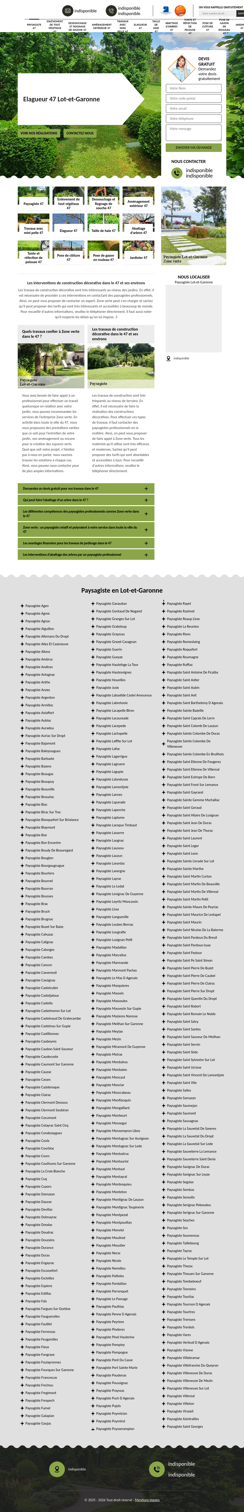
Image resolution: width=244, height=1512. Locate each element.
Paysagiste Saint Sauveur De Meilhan (193, 1037)
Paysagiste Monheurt (111, 1115)
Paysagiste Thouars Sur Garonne (190, 1274)
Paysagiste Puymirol (110, 1421)
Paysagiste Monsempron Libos (118, 1131)
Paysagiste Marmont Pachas (116, 970)
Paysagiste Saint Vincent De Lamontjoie (195, 1075)
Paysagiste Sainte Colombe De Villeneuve (189, 744)
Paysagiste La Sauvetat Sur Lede (190, 1144)
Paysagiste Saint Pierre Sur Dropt (190, 991)
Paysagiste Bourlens (40, 873)
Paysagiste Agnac (38, 621)
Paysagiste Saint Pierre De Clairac (191, 983)
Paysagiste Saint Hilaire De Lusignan (193, 815)
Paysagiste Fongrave (40, 1354)
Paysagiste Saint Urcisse (184, 1067)
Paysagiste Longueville (112, 917)
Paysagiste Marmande (112, 963)
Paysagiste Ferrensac (40, 1332)
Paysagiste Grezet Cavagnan (116, 642)
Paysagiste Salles (179, 1090)
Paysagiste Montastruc (112, 1154)
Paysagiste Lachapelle (111, 733)
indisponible (86, 10)
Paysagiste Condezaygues (44, 1133)
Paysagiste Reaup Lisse (183, 619)
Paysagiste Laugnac (110, 840)
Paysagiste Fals (36, 1301)
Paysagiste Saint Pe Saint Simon (189, 960)
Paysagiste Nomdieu (110, 1268)
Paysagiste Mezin (108, 1039)
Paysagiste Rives (178, 634)
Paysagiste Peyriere (110, 1322)
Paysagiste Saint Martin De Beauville (193, 884)
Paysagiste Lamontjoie (112, 787)
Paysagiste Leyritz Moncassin (117, 901)
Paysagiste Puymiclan (111, 1413)
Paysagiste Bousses (39, 896)
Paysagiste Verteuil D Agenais (188, 1342)
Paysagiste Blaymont (40, 827)
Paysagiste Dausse (39, 1202)
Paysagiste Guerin (109, 649)
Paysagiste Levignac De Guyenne (119, 894)
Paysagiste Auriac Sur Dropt (46, 736)
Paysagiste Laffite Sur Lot (114, 741)
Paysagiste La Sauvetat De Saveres (191, 1128)
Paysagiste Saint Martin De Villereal (192, 891)
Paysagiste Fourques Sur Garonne (50, 1370)
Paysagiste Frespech (40, 1400)
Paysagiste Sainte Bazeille (185, 710)
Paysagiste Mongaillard (113, 1108)
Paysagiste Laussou (110, 848)
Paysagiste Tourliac (180, 1296)
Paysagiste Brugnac (39, 919)
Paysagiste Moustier (110, 1245)
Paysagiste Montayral (111, 1176)
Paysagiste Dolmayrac (41, 1217)
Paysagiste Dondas (39, 1225)
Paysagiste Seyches (180, 1220)
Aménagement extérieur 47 (102, 26)
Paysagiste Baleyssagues (43, 751)
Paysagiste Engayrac (40, 1263)
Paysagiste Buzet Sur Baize (45, 927)
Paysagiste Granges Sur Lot (115, 619)
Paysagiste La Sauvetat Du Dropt (190, 1136)
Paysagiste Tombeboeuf (184, 1281)
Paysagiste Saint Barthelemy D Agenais (195, 703)
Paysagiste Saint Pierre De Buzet (190, 968)
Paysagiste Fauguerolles (43, 1316)
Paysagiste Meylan (109, 1031)
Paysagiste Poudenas (111, 1375)
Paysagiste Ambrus (39, 659)
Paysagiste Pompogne (112, 1352)
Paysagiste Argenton (40, 697)
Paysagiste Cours (38, 1156)
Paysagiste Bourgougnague (45, 865)
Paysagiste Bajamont (40, 743)
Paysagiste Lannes (109, 794)
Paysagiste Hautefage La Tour (117, 665)
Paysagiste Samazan (181, 1098)
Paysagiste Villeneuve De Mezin (190, 1381)
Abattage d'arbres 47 (171, 26)
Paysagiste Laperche (110, 810)
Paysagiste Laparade (110, 802)
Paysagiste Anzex (38, 690)
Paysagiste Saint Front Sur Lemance (192, 785)
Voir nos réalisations (39, 133)
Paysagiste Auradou (40, 728)
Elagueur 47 (140, 26)
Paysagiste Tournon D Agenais (188, 1304)
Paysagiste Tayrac (179, 1251)
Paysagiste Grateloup (111, 626)
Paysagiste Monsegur (111, 1123)
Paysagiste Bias (36, 804)
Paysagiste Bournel (39, 881)
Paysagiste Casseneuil (41, 972)
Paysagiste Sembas (180, 1189)
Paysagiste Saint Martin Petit (187, 899)
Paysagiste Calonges (40, 949)
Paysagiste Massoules (111, 1001)
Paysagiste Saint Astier (183, 680)
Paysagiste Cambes (39, 957)
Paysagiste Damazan (40, 1194)
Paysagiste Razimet (181, 611)
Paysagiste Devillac (39, 1209)
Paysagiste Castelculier (42, 988)
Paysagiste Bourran (39, 888)
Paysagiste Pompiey (110, 1345)
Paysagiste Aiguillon (40, 629)
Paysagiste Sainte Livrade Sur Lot (190, 861)
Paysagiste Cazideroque (42, 1087)
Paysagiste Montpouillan (114, 1222)
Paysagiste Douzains (40, 1240)
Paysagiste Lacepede (111, 726)
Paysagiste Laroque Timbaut (116, 825)
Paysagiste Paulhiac (110, 1306)
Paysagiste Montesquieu (114, 1184)
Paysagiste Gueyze (109, 657)
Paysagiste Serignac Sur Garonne (190, 1212)
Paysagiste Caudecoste (42, 1056)
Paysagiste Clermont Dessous (47, 1102)
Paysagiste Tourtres (181, 1312)
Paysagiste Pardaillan (111, 1283)
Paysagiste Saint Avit (182, 695)
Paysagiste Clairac (38, 1095)
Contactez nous (80, 133)
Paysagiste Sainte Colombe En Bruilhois (195, 754)
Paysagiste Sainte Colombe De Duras (193, 733)
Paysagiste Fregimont (41, 1393)
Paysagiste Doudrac (40, 1232)
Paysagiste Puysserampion (115, 1429)
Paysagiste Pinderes (110, 1329)
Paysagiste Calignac (39, 942)
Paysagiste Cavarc (38, 1079)
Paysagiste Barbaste (40, 758)
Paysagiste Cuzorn (39, 1186)
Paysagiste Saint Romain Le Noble (191, 1014)
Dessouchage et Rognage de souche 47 (77, 26)
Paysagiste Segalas (180, 1182)
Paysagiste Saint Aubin (183, 687)
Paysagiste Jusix (107, 687)
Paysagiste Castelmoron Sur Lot (48, 1011)
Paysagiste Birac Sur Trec (43, 812)
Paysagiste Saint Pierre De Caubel (191, 976)
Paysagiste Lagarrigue (111, 756)
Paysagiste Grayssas (110, 634)
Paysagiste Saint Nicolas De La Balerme (195, 930)
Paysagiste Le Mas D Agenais (117, 978)
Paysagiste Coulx (37, 1140)
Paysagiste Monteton (111, 1192)
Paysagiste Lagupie (109, 771)
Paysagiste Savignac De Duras (188, 1167)
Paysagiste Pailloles (110, 1276)
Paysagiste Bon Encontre (43, 842)
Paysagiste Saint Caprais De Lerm (191, 718)
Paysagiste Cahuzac (39, 934)
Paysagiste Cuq (36, 1179)
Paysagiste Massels (110, 993)
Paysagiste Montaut (110, 1169)
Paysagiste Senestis (181, 1197)
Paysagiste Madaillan (111, 947)
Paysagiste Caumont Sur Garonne (50, 1064)
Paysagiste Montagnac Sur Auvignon (122, 1138)
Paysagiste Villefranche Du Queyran (192, 1365)
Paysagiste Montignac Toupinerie (120, 1207)
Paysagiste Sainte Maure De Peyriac (192, 907)
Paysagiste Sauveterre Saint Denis (191, 1159)
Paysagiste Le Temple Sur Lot (188, 1258)
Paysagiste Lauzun (109, 856)
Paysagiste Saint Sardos (184, 1029)
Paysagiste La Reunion (183, 626)
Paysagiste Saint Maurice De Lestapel (194, 914)
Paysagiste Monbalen (111, 1069)
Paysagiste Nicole (108, 1261)
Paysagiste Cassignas (40, 980)
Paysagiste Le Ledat (110, 886)
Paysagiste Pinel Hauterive (115, 1337)
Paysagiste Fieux (37, 1347)
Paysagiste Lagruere (110, 764)
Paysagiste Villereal (181, 1396)
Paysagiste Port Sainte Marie (117, 1367)
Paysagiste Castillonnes (42, 1034)
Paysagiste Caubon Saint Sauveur (49, 1049)
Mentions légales (147, 1500)
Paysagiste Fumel (38, 1408)
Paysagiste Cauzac (38, 1072)
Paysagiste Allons (38, 651)
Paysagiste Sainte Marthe (185, 869)
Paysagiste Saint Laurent (184, 838)
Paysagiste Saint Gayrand (185, 792)
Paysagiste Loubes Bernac (114, 924)
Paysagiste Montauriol (112, 1161)
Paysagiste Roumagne (182, 657)
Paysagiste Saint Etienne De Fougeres (194, 762)
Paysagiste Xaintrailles (183, 1419)
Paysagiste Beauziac (40, 797)
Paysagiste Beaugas (39, 774)
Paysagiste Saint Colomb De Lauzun (192, 726)
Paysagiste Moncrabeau (113, 1092)
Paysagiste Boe (36, 835)
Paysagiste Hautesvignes (114, 672)
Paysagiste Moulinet (110, 1238)
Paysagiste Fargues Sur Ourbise (48, 1309)
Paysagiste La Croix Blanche (45, 1171)
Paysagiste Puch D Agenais (115, 1398)
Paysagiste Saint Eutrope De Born (191, 777)
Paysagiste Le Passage (112, 1299)
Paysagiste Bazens (38, 766)
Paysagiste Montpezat (112, 1215)
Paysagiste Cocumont (41, 1118)
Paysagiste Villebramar (183, 1358)
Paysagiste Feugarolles (42, 1339)
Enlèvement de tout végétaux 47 (55, 26)
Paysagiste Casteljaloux (42, 995)
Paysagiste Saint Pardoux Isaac (189, 945)
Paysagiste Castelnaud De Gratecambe (53, 1018)
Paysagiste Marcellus (111, 955)
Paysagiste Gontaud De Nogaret (119, 611)
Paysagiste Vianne (180, 1350)
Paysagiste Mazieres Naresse (117, 1016)
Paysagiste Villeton (180, 1403)
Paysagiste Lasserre (110, 833)
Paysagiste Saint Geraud (184, 807)
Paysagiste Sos (177, 1228)
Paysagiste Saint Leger (183, 846)
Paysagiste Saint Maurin (184, 922)
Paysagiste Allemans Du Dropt (47, 636)
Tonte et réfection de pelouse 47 (190, 26)
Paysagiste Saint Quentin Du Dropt (192, 998)
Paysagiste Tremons (181, 1319)
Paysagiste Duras (38, 1255)
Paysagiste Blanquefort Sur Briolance (52, 820)
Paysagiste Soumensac (183, 1235)
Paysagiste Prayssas (110, 1390)
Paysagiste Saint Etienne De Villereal (193, 769)
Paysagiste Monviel (110, 1230)
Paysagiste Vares (179, 1335)
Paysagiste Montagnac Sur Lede (119, 1146)
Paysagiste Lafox (108, 749)
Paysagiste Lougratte (111, 932)
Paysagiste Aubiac (38, 720)
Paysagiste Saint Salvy (182, 1021)
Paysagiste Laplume (110, 817)
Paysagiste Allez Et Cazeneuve (47, 644)
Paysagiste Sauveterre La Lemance (192, 1151)
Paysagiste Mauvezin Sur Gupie (118, 1008)
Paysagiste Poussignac (112, 1383)
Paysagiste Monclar (110, 1085)
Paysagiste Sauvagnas (182, 1121)
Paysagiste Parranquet (112, 1291)
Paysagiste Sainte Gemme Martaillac (193, 800)
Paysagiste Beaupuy (40, 781)
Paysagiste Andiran (39, 667)
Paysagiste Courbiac (40, 1148)
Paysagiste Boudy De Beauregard (49, 850)
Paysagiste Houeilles (110, 680)
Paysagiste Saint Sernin (183, 1044)
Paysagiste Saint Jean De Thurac (190, 830)
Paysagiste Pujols (108, 1406)
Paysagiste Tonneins (181, 1289)
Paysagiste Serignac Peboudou (189, 1205)
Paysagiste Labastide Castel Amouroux (124, 695)
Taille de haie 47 (156, 26)
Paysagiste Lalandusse (112, 779)
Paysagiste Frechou (39, 1385)
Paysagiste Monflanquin (113, 1100)
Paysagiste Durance (40, 1247)
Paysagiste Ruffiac (180, 665)
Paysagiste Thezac (180, 1266)
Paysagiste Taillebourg (183, 1243)
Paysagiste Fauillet (39, 1324)
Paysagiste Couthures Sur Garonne (50, 1163)
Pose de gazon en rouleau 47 (224, 26)
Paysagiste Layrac (108, 878)
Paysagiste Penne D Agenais (116, 1314)
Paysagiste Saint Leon (182, 853)
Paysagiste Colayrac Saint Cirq (47, 1125)
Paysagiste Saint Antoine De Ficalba (192, 672)
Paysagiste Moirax (109, 1054)
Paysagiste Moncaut (110, 1077)
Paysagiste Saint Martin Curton (189, 876)
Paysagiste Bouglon (39, 858)
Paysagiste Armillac (39, 705)
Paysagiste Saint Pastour (184, 953)
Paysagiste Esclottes (40, 1278)
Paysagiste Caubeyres (41, 1041)
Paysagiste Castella (39, 1003)
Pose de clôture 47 (207, 26)
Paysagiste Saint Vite (182, 1083)
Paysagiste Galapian (40, 1416)
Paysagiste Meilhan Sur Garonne (119, 1024)
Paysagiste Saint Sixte (182, 1052)
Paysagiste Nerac (108, 1253)
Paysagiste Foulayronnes (43, 1362)
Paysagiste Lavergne (110, 871)
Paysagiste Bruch (38, 911)
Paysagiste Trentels (180, 1327)
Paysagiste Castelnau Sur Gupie (48, 1026)
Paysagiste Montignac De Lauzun (120, 1199)
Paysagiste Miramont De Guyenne (120, 1047)
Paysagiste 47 (34, 26)
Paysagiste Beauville (40, 789)
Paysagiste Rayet (179, 603)
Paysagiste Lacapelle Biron (115, 710)
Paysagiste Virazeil (180, 1411)
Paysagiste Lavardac (110, 863)
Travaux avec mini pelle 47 (123, 26)
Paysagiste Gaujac (38, 1423)
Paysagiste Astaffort (40, 713)
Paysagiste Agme (38, 613)
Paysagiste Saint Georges (185, 1426)
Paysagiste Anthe (38, 682)
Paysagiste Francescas (41, 1377)
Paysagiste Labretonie (112, 703)
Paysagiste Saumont (181, 1113)
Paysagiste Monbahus (112, 1062)
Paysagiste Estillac (38, 1293)
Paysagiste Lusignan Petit (114, 940)
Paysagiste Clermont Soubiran (47, 1110)
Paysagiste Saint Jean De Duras (189, 823)
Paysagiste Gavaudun (111, 603)
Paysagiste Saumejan (182, 1105)
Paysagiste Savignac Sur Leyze (188, 1174)
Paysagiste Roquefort (182, 649)
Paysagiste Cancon (39, 965)
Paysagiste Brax (37, 904)
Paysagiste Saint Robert (184, 1006)
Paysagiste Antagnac (40, 674)
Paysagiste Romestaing (183, 642)
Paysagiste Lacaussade (112, 718)
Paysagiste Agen (37, 606)
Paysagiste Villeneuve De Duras (189, 1373)
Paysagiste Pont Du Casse (114, 1360)
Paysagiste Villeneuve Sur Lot (188, 1388)
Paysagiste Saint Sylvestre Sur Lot (191, 1060)
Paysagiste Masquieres (112, 985)
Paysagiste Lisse (107, 909)
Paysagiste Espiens (39, 1286)
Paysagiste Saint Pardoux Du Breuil (192, 937)
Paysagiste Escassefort (42, 1270)
